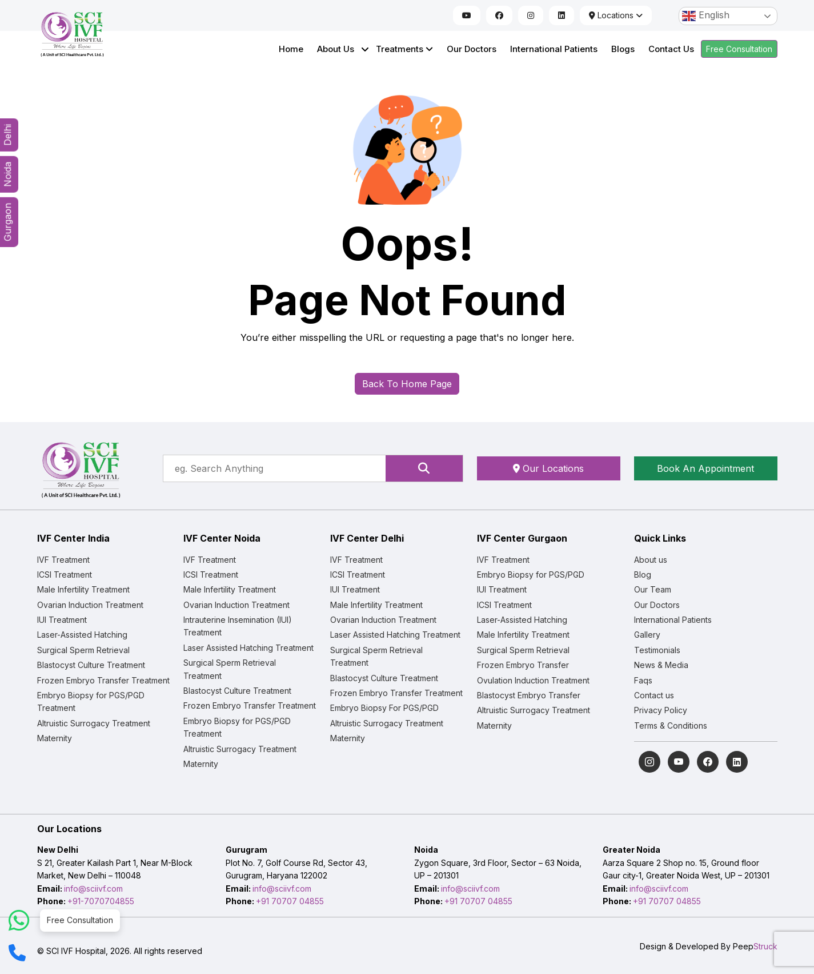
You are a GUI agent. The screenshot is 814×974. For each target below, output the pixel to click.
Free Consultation (739, 49)
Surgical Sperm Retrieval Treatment (229, 669)
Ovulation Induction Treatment (533, 680)
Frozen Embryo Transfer (523, 665)
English (705, 16)
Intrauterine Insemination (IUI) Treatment (237, 626)
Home (291, 48)
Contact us (654, 695)
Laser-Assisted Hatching (82, 634)
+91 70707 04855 (290, 901)
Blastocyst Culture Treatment (91, 665)
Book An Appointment (705, 468)
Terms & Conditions (670, 725)
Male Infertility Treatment (83, 589)
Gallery (647, 634)
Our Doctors (471, 48)
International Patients (554, 48)
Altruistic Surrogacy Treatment (93, 723)
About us (650, 559)
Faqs (643, 680)
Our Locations (548, 468)
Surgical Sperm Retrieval (83, 650)
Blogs (623, 48)
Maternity (54, 738)
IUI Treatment (62, 620)
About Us (335, 48)
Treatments (404, 48)
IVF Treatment (63, 559)
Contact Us (671, 48)
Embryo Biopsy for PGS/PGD (530, 574)
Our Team (652, 589)
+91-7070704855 (100, 901)
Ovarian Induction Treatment (90, 605)
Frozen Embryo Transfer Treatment (103, 680)
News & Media (661, 665)
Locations (616, 15)
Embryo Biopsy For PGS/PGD (384, 708)
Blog (642, 574)
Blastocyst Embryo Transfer (528, 695)
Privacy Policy (660, 710)
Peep (755, 946)
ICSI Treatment (64, 574)
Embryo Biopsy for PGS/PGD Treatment (91, 701)
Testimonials (657, 650)
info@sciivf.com (93, 888)
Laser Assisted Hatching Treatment (248, 648)
